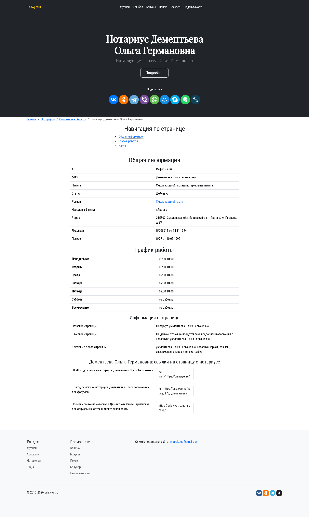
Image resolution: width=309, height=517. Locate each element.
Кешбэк (138, 7)
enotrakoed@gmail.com (183, 442)
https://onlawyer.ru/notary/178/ (175, 408)
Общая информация (131, 136)
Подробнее (154, 72)
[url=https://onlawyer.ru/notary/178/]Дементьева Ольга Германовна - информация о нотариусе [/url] (175, 391)
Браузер (175, 7)
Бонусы (151, 7)
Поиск (163, 7)
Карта (122, 146)
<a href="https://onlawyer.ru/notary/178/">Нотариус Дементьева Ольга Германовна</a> (175, 374)
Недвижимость (193, 7)
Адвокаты (33, 454)
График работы (128, 141)
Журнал (125, 7)
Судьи (30, 467)
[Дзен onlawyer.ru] (279, 493)
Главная (31, 119)
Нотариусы (48, 119)
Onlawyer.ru (34, 7)
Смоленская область (72, 119)
